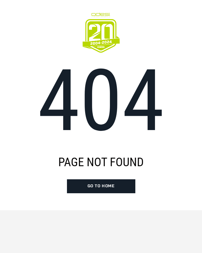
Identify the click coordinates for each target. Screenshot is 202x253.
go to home (101, 186)
